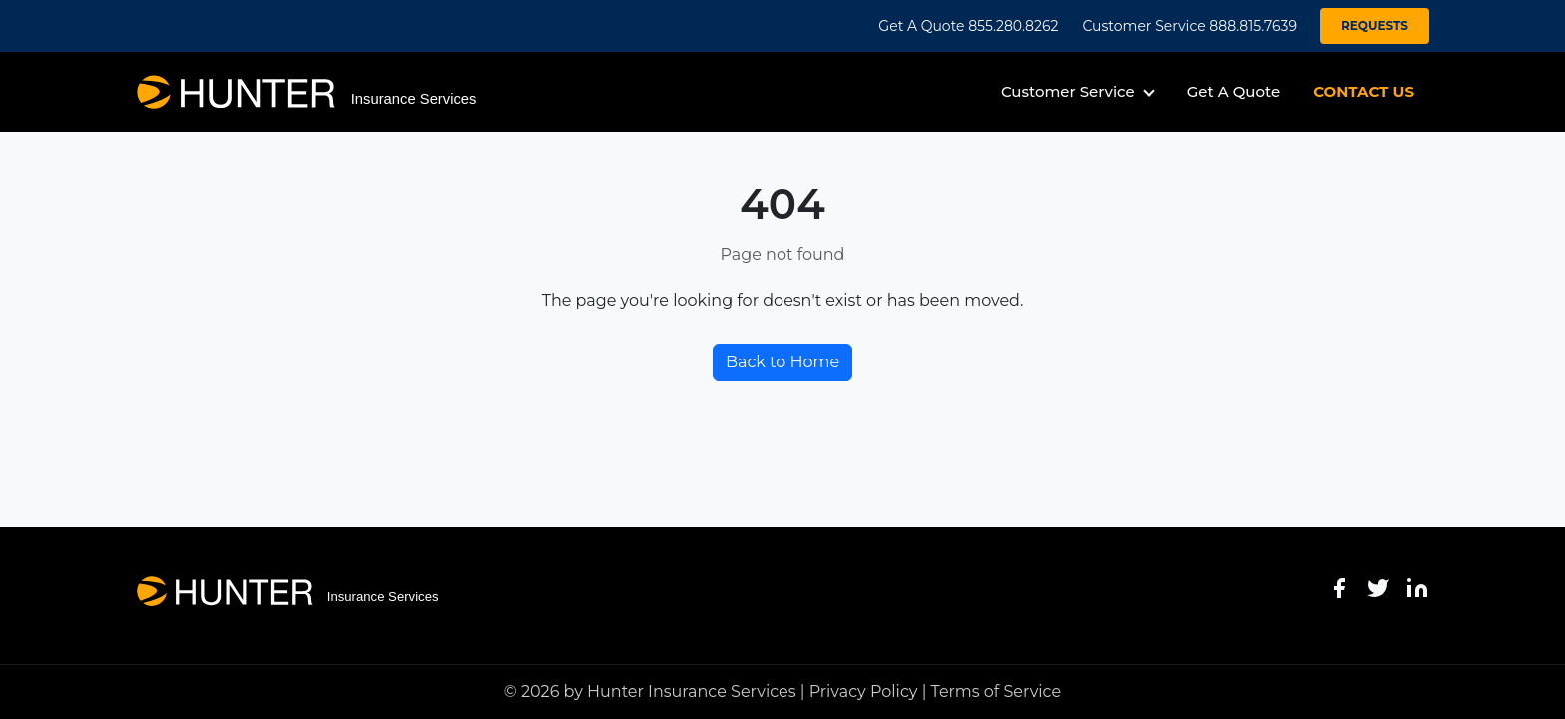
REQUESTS (1374, 25)
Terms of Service (996, 691)
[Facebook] (1339, 587)
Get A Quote (1233, 91)
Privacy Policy (863, 691)
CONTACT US (1363, 91)
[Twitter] (1378, 587)
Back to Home (782, 362)
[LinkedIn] (1417, 587)
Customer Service (1068, 91)
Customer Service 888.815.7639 (1189, 26)
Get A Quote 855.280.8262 (968, 26)
